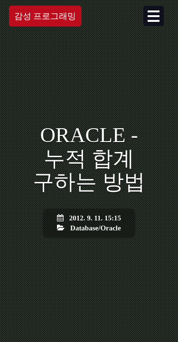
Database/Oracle (95, 228)
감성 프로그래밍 (45, 16)
